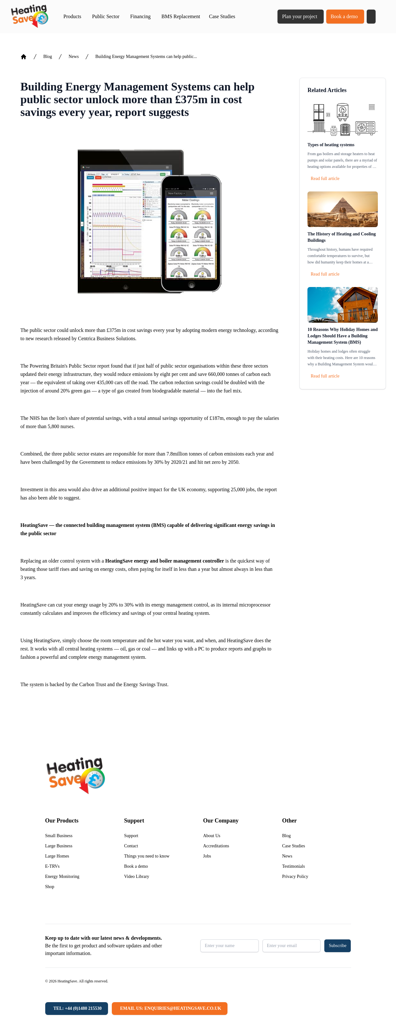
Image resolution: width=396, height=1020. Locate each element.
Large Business (59, 846)
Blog (47, 56)
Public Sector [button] (105, 16)
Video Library (136, 876)
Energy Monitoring (62, 876)
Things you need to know (146, 856)
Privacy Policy (295, 876)
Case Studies (222, 16)
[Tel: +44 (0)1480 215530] (76, 1008)
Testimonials (293, 866)
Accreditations (216, 846)
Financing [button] (140, 16)
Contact (131, 846)
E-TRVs (52, 866)
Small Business (59, 835)
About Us (211, 835)
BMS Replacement (181, 16)
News (73, 56)
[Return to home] (29, 16)
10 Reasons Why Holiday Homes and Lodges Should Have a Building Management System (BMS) (342, 336)
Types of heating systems (330, 144)
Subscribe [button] (337, 945)
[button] (371, 17)
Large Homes (57, 856)
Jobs (207, 856)
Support (131, 835)
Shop (49, 886)
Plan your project (299, 16)
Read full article (325, 178)
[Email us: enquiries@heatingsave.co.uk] (169, 1008)
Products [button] (72, 16)
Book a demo (344, 16)
